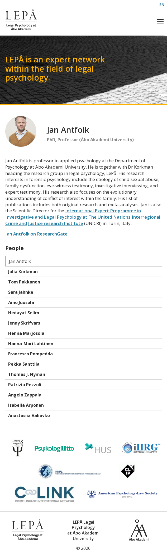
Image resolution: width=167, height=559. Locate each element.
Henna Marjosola (26, 333)
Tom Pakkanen (24, 282)
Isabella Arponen (26, 405)
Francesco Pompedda (30, 354)
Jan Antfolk (20, 261)
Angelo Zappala (24, 395)
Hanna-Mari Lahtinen (30, 343)
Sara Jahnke (20, 292)
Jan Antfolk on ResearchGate (36, 234)
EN (161, 4)
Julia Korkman (23, 271)
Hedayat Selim (23, 313)
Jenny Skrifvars (24, 323)
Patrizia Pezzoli (24, 385)
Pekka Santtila (24, 364)
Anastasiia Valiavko (29, 415)
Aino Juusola (21, 302)
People (14, 248)
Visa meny (160, 20)
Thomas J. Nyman (26, 374)
